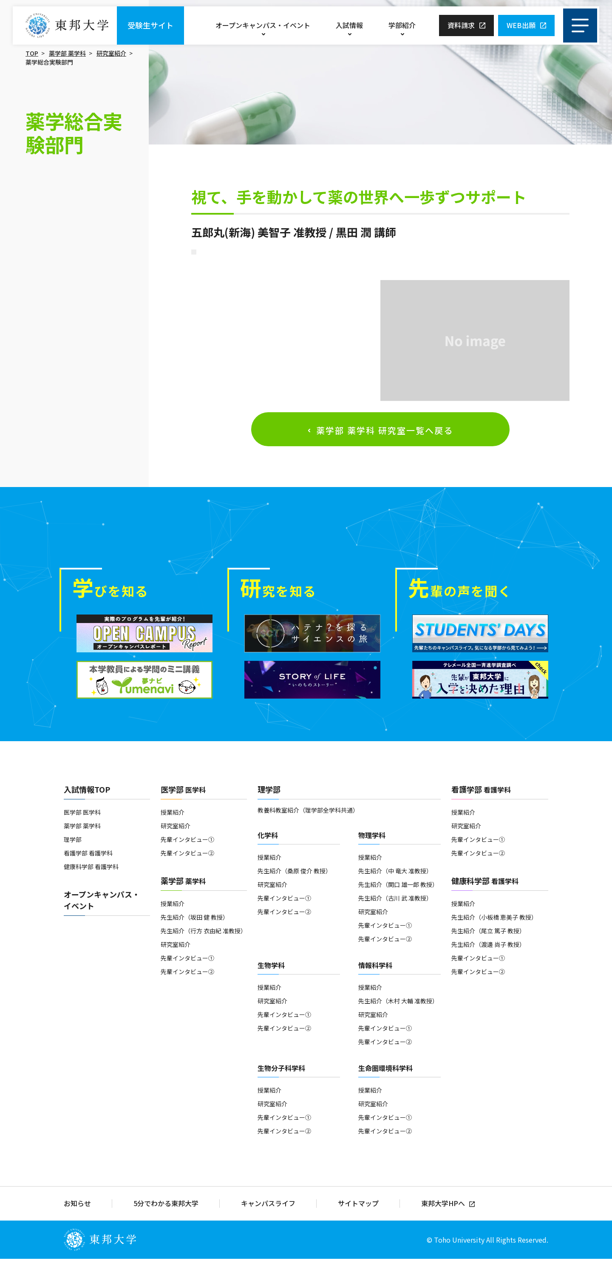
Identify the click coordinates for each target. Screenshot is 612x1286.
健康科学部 (484, 908)
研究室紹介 (111, 53)
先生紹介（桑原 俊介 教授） (295, 898)
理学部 (73, 867)
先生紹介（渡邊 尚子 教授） (488, 972)
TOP (32, 53)
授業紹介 (172, 840)
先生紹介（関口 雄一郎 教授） (398, 912)
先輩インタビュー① (187, 867)
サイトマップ (358, 1231)
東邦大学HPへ (443, 1231)
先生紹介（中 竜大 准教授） (395, 898)
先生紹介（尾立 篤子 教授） (488, 958)
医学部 (183, 816)
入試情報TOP (87, 816)
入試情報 (349, 25)
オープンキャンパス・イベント (262, 25)
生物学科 (271, 993)
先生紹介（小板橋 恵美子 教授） (494, 944)
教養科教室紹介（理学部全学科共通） (308, 837)
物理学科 (371, 863)
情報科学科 (375, 993)
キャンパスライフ (268, 1231)
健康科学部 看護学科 (91, 894)
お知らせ (77, 1231)
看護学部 (481, 816)
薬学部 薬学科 (67, 53)
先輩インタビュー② (187, 880)
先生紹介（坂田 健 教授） (195, 944)
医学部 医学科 (82, 840)
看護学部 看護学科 (88, 880)
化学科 (268, 863)
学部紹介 (402, 25)
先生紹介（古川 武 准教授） (395, 925)
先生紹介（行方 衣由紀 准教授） (203, 958)
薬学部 (183, 908)
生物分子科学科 (281, 1096)
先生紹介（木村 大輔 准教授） (398, 1028)
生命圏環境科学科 (385, 1096)
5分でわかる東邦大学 (165, 1231)
